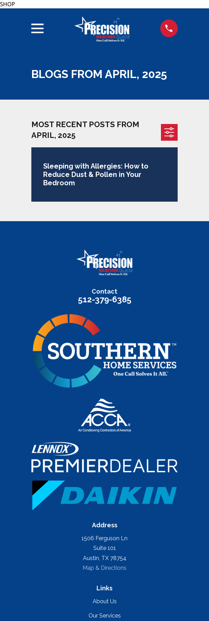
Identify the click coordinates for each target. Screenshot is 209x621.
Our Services (104, 615)
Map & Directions (104, 568)
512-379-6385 (104, 299)
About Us (105, 601)
